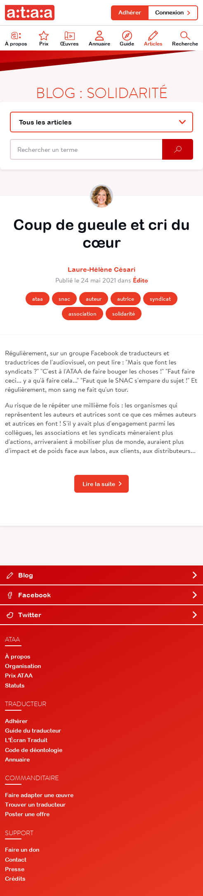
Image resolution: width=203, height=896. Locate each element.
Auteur (94, 298)
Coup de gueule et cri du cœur (101, 233)
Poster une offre (27, 814)
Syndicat (160, 298)
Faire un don (22, 849)
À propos (16, 39)
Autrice (125, 298)
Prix (44, 39)
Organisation (23, 666)
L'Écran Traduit (26, 740)
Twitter (102, 614)
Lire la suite (103, 484)
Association (82, 313)
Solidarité (123, 313)
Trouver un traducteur (35, 804)
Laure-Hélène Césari (101, 269)
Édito (140, 280)
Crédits (15, 878)
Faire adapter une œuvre (39, 795)
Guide (127, 39)
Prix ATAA (19, 675)
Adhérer (129, 12)
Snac (64, 298)
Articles (153, 39)
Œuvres (69, 39)
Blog (102, 575)
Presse (14, 869)
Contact (15, 859)
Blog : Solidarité (102, 92)
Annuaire (99, 39)
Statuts (15, 685)
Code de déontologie (33, 750)
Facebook (102, 595)
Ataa (37, 298)
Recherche (185, 39)
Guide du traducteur (33, 730)
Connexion (173, 12)
